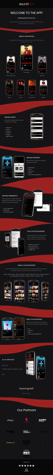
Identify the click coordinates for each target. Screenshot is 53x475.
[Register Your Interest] (26, 393)
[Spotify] (28, 466)
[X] (33, 466)
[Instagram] (25, 466)
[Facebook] (20, 466)
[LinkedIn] (22, 466)
